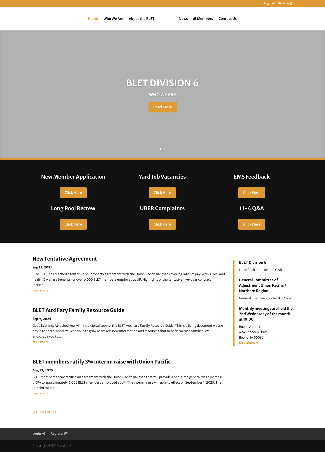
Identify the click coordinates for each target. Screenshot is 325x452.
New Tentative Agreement (64, 259)
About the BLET (141, 19)
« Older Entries (44, 412)
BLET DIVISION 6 (162, 84)
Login (269, 3)
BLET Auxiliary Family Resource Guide (78, 310)
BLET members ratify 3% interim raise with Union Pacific (101, 362)
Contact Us (227, 19)
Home (93, 19)
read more (40, 290)
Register (285, 3)
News (183, 19)
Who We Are (113, 19)
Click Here (73, 192)
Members (203, 19)
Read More (162, 108)
